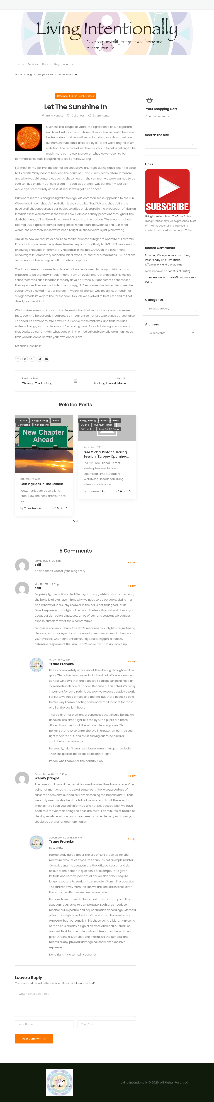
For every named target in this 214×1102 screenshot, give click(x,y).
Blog (56, 64)
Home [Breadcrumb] (18, 74)
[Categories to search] (171, 308)
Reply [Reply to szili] (132, 562)
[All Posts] (75, 381)
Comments (101, 115)
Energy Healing (40, 420)
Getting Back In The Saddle (41, 484)
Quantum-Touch (103, 424)
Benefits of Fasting (179, 271)
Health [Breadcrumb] (49, 74)
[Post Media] (44, 444)
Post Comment (32, 1038)
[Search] (167, 144)
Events (104, 420)
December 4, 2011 (66, 95)
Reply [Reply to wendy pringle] (132, 775)
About (66, 64)
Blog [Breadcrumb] (29, 74)
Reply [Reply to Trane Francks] (132, 661)
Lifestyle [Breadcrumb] (41, 74)
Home (20, 64)
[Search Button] (193, 144)
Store (45, 64)
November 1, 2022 (93, 447)
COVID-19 (22, 420)
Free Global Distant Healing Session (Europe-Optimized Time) (105, 456)
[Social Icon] (18, 359)
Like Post (78, 115)
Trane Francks (153, 277)
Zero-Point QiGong (109, 429)
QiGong (85, 424)
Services (33, 64)
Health (81, 95)
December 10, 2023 (30, 478)
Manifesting (24, 424)
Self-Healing (41, 424)
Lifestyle (90, 95)
